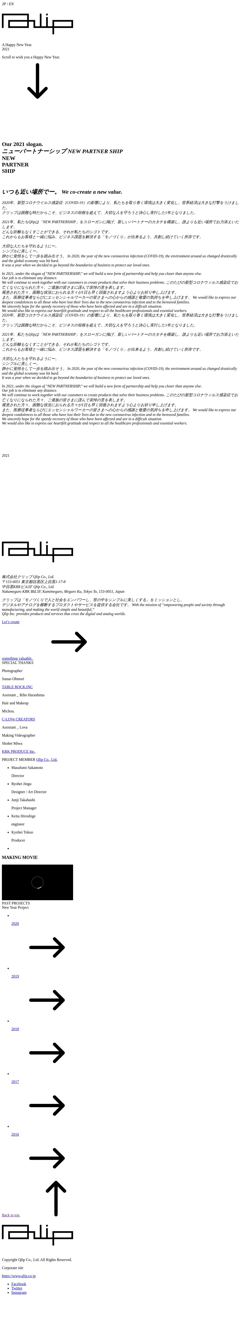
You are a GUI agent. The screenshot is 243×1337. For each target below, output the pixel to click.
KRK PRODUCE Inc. (18, 751)
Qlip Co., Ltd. (46, 760)
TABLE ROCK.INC (17, 687)
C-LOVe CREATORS (18, 719)
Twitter (16, 1288)
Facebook (18, 1284)
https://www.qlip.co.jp (19, 1276)
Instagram (19, 1292)
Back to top (47, 1215)
